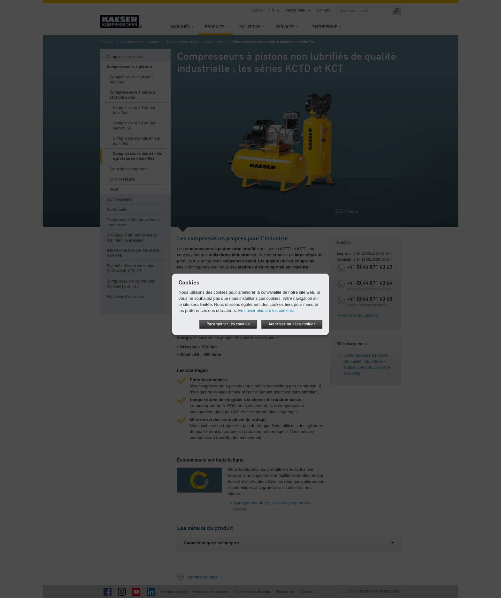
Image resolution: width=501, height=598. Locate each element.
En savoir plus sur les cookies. (266, 310)
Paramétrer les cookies (228, 324)
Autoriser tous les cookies (291, 324)
